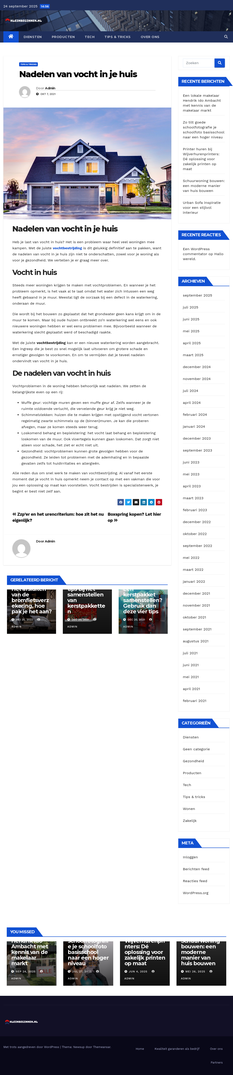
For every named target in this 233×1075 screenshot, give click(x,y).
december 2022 (197, 522)
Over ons (150, 37)
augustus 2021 (195, 641)
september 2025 (197, 295)
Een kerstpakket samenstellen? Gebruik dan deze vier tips (142, 600)
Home (140, 1048)
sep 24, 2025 (26, 971)
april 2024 (192, 402)
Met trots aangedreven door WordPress (31, 1047)
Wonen (189, 809)
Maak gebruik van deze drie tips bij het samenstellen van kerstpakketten (86, 594)
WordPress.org (195, 893)
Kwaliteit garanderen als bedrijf (177, 1048)
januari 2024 (194, 426)
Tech (90, 37)
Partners (217, 1062)
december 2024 (197, 367)
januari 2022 (194, 581)
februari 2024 (195, 414)
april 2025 (192, 343)
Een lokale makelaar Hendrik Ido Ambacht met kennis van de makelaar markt (29, 946)
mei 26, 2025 (195, 971)
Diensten (33, 37)
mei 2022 (191, 557)
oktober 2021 (194, 617)
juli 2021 (190, 653)
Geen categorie (196, 749)
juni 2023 (191, 462)
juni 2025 (191, 319)
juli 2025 (190, 307)
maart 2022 (193, 569)
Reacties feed (195, 881)
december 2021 (196, 593)
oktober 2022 (195, 534)
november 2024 (197, 379)
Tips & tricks (117, 37)
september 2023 (197, 450)
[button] (226, 37)
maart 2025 (193, 355)
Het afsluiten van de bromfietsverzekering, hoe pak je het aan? (31, 600)
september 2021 (197, 629)
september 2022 (197, 546)
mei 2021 (191, 677)
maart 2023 (193, 498)
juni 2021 (191, 665)
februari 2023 (195, 510)
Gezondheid (193, 761)
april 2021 (191, 689)
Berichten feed (196, 869)
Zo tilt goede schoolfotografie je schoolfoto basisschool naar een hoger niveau (88, 949)
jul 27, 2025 (82, 971)
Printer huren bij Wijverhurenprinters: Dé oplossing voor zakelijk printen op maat (201, 159)
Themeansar (101, 1047)
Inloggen (190, 857)
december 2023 (197, 438)
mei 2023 (191, 474)
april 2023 (192, 486)
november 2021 (196, 605)
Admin (50, 88)
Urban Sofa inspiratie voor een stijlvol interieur (202, 207)
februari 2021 (194, 701)
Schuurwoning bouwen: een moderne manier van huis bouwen (204, 186)
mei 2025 (191, 331)
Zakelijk (190, 821)
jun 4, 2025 (138, 971)
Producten (63, 37)
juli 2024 (190, 391)
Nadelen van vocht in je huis (78, 74)
